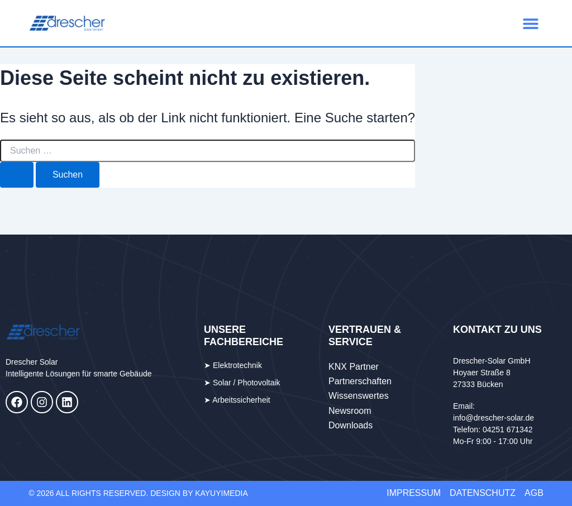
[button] (531, 23)
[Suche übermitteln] (17, 175)
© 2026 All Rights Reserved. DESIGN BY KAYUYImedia (138, 493)
